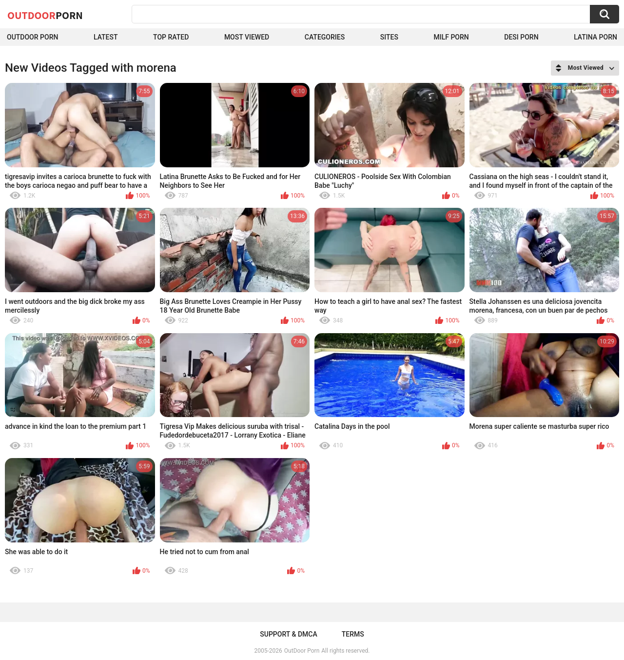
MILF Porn (450, 37)
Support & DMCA (288, 634)
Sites (389, 37)
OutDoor (45, 15)
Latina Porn (595, 37)
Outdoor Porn (32, 37)
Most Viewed (246, 37)
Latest (106, 37)
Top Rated (171, 37)
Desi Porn (521, 37)
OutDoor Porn (301, 650)
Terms (353, 634)
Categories (325, 37)
